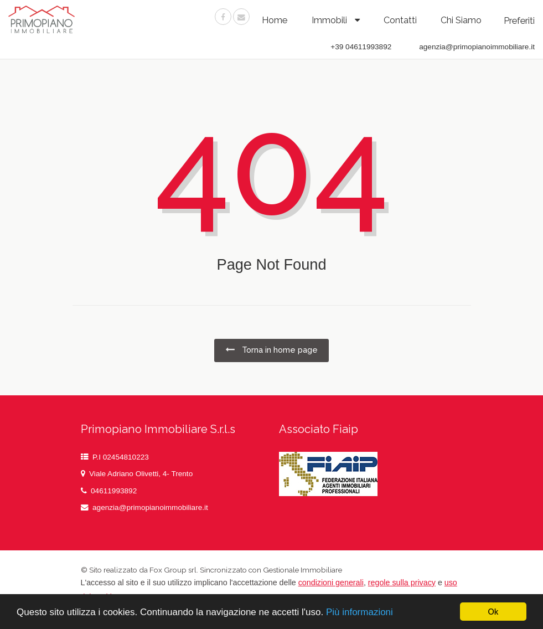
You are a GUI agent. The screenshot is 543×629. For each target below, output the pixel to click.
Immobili (330, 20)
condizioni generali (331, 582)
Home (274, 20)
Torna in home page (271, 350)
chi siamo (461, 20)
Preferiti (519, 21)
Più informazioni (359, 612)
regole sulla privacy (402, 582)
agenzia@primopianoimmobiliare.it (150, 507)
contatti (400, 20)
